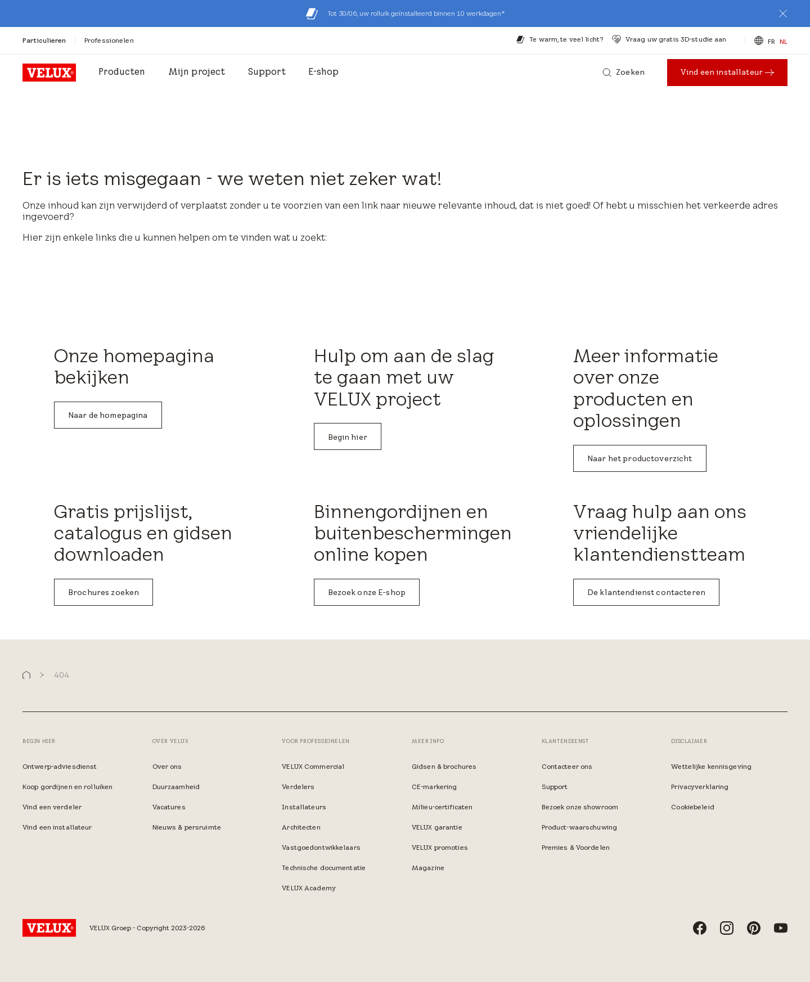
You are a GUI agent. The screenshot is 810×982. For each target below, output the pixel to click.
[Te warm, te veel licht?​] (559, 39)
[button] (783, 13)
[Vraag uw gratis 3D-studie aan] (669, 39)
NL (784, 41)
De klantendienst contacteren (646, 592)
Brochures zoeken (103, 592)
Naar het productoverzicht (639, 458)
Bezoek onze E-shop (367, 592)
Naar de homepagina (108, 415)
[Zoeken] (623, 72)
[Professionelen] (109, 40)
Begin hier (347, 437)
